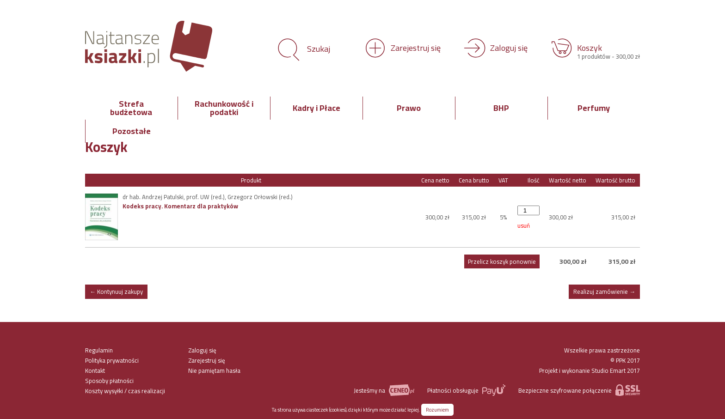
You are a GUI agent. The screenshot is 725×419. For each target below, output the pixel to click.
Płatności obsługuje (466, 390)
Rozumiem (437, 409)
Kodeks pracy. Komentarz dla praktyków (180, 206)
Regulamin (99, 350)
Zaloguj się (202, 350)
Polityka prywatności (112, 360)
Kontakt (95, 370)
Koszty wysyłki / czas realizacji (125, 391)
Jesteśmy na (384, 390)
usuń (523, 225)
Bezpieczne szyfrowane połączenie (579, 390)
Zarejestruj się (206, 360)
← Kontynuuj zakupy (116, 291)
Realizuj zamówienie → (604, 291)
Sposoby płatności (109, 381)
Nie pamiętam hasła (214, 370)
